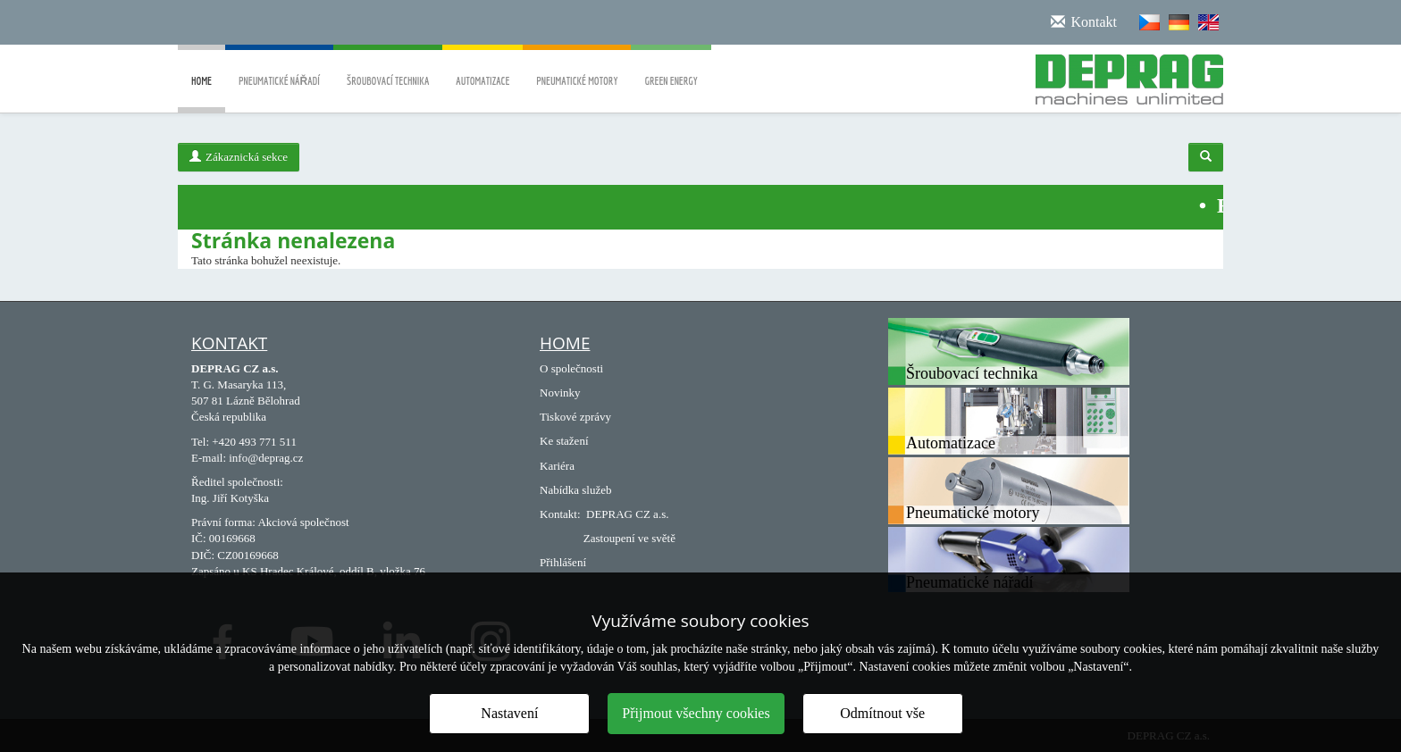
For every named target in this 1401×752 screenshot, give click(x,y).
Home (201, 94)
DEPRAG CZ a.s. (627, 514)
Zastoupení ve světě (629, 538)
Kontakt (229, 343)
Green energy (670, 68)
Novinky (560, 392)
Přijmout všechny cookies (695, 713)
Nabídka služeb (576, 490)
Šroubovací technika (387, 68)
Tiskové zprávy (575, 416)
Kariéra (557, 465)
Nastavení (509, 713)
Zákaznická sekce (238, 156)
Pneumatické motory (577, 68)
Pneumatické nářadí (279, 68)
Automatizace (482, 68)
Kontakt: (560, 514)
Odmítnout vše (882, 713)
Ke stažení (564, 440)
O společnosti (571, 368)
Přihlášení (563, 562)
